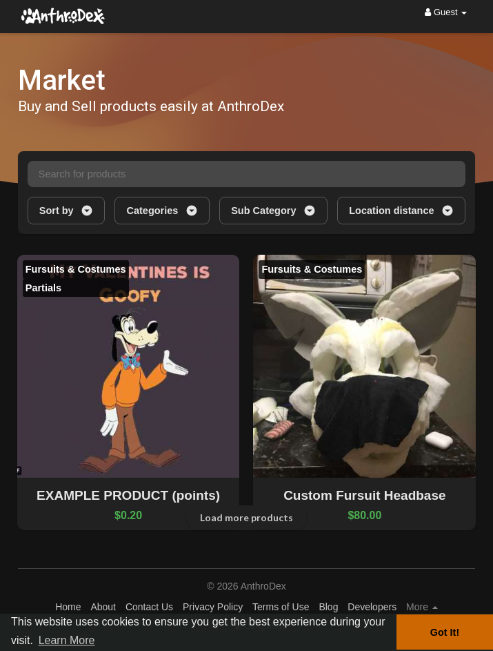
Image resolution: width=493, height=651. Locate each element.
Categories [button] (162, 210)
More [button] (422, 607)
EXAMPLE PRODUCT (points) (128, 495)
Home (68, 606)
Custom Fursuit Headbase (364, 495)
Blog (328, 606)
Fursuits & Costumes (76, 269)
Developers (372, 606)
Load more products (246, 517)
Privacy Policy (213, 606)
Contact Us (149, 606)
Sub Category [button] (273, 210)
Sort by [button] (66, 210)
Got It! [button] (444, 632)
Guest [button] (446, 12)
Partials (43, 287)
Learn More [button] (67, 640)
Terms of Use (280, 606)
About (103, 606)
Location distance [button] (401, 210)
